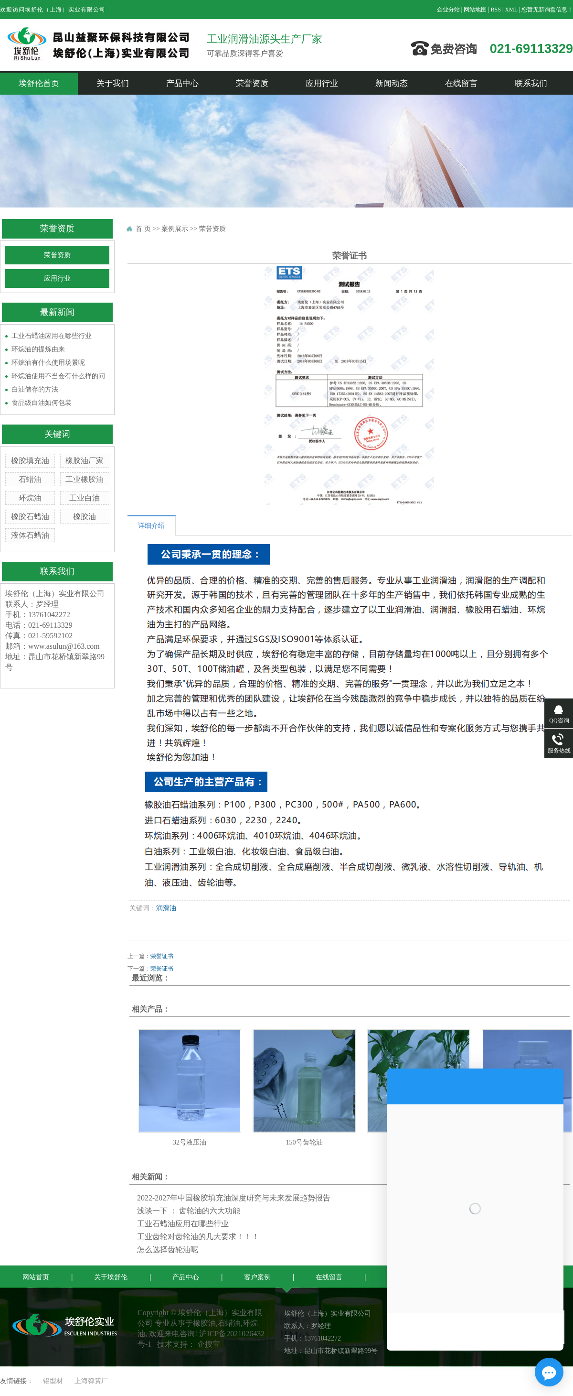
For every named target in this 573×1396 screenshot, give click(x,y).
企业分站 (448, 9)
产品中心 (182, 83)
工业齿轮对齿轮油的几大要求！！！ (198, 1236)
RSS (496, 9)
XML (511, 9)
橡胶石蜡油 (30, 517)
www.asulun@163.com (64, 646)
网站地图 (475, 9)
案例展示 (174, 228)
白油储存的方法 (34, 389)
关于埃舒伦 (110, 1277)
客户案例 (257, 1277)
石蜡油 (30, 479)
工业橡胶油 (84, 479)
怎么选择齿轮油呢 (167, 1249)
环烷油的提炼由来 (38, 349)
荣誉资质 (252, 83)
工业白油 (84, 498)
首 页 (143, 228)
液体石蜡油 (30, 535)
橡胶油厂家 (84, 461)
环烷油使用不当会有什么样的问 (58, 376)
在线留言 (461, 83)
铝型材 (53, 1381)
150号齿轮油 (304, 1142)
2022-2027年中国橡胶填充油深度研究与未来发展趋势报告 (233, 1198)
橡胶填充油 (30, 461)
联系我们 (531, 83)
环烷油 (30, 498)
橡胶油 (84, 517)
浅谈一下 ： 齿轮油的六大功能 (188, 1211)
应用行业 (322, 83)
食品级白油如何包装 (41, 402)
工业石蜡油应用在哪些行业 (51, 335)
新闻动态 (391, 83)
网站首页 (35, 1277)
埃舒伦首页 (39, 83)
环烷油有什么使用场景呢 (48, 362)
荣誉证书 (161, 956)
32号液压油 (189, 1142)
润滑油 (166, 908)
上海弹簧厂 (91, 1381)
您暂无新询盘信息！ (547, 9)
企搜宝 (208, 1344)
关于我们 (112, 83)
